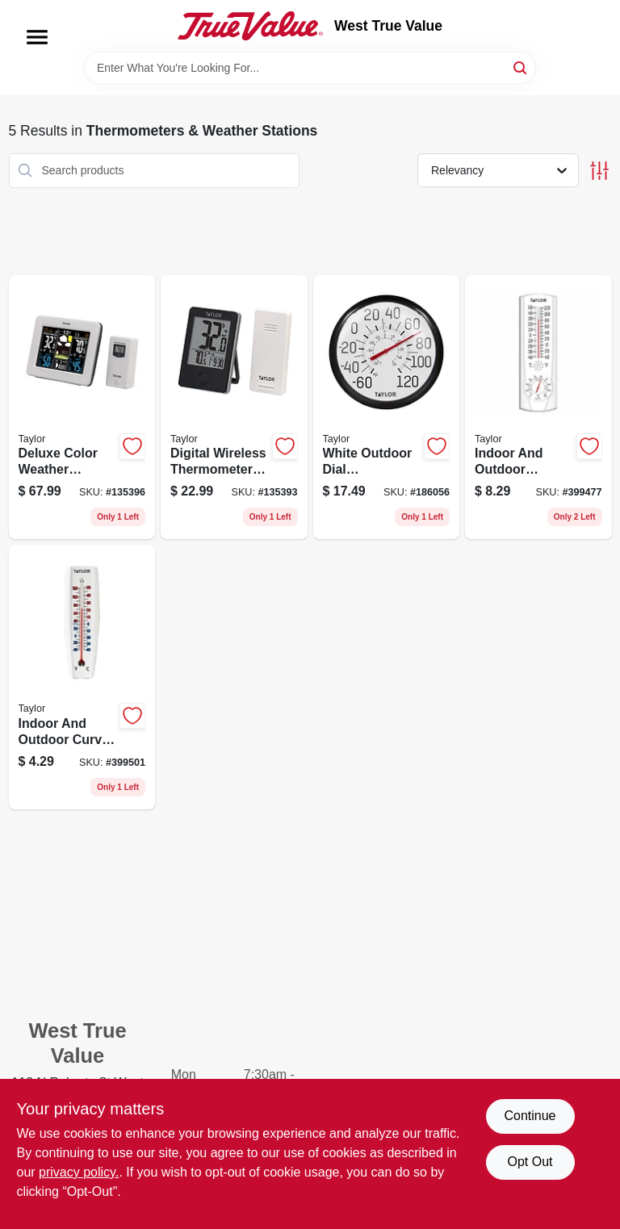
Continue (529, 1115)
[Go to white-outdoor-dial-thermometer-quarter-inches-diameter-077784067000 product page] (386, 407)
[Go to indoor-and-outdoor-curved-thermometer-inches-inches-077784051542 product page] (82, 677)
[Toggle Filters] (599, 170)
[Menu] (37, 37)
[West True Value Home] (250, 25)
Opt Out (529, 1161)
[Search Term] (310, 68)
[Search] (521, 66)
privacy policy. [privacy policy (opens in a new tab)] (79, 1172)
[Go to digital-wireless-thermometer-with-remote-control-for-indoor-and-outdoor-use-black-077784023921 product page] (234, 407)
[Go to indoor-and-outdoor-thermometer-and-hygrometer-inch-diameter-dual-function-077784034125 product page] (538, 407)
